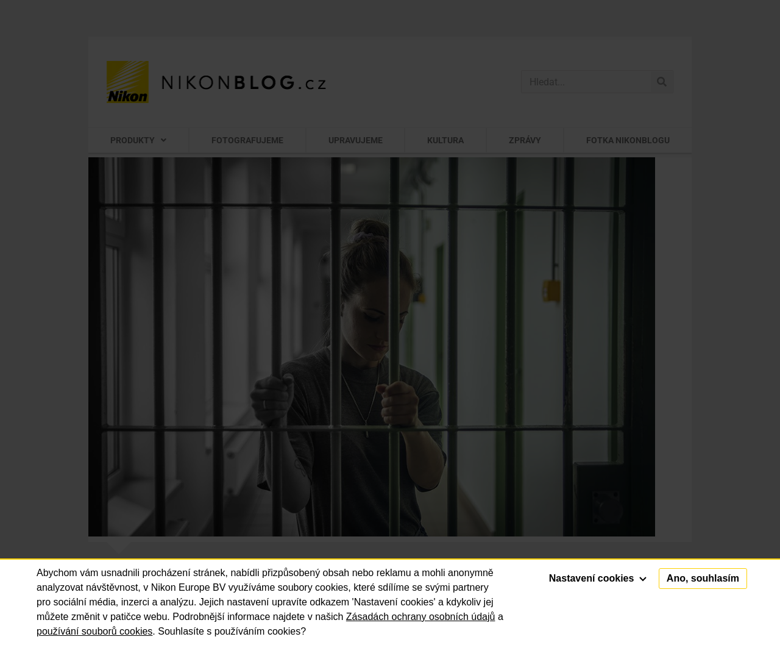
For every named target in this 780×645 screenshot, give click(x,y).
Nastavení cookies (598, 578)
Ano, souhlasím (703, 578)
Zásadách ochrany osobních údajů (420, 616)
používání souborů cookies (94, 631)
